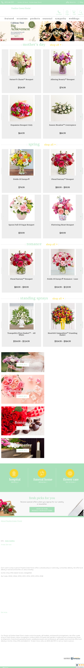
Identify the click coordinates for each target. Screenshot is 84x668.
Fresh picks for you (42, 446)
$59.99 (21, 233)
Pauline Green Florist (21, 8)
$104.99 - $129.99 (63, 287)
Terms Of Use (42, 666)
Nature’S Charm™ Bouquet (21, 79)
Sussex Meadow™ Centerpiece (62, 125)
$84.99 (63, 133)
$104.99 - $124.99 (21, 341)
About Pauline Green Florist (11, 467)
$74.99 (63, 87)
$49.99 (63, 233)
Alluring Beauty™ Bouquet (63, 79)
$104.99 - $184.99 (63, 341)
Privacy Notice (52, 666)
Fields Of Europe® (21, 179)
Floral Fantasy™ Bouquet (62, 179)
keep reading (9, 486)
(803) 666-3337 (9, 2)
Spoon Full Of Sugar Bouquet (21, 225)
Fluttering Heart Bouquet (62, 225)
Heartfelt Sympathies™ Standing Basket (62, 334)
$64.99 (21, 133)
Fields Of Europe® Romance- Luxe (62, 279)
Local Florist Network (65, 666)
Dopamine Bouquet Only (21, 125)
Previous (3, 71)
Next (81, 71)
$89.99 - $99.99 (62, 187)
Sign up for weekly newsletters (42, 455)
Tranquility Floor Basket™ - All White (21, 334)
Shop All (54, 45)
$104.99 (21, 87)
